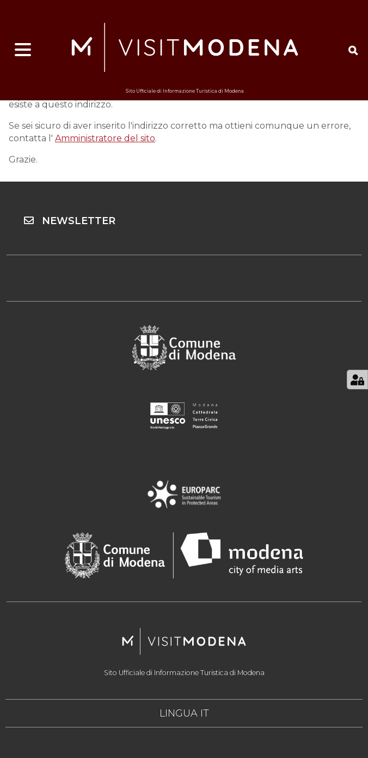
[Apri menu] (23, 50)
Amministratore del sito (105, 138)
